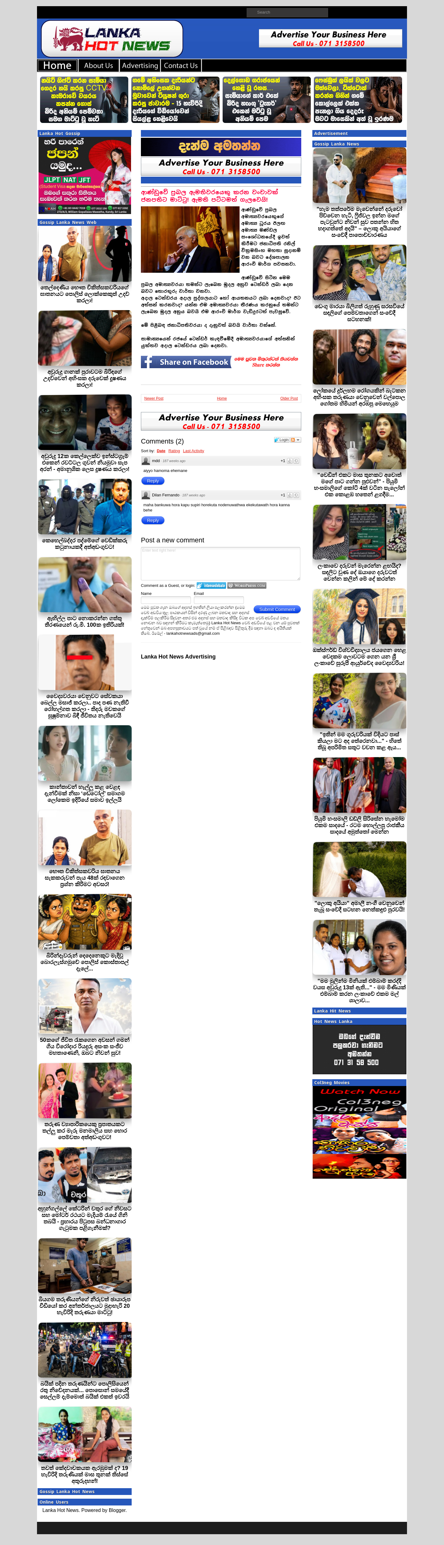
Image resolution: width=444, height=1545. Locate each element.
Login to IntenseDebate (211, 585)
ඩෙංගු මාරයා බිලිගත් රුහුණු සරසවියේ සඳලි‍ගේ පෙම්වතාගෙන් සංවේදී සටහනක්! (359, 312)
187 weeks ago (173, 461)
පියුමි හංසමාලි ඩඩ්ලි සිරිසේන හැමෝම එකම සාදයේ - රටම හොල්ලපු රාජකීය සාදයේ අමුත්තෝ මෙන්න (359, 825)
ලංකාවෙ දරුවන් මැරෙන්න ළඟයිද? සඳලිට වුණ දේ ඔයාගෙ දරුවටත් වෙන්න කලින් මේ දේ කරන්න (359, 572)
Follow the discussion (295, 440)
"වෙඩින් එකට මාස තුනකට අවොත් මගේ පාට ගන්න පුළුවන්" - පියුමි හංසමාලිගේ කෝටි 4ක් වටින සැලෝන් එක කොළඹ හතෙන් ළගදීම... (359, 485)
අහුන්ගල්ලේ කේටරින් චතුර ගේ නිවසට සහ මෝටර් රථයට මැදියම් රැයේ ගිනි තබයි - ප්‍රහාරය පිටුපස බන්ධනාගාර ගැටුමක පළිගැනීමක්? (84, 1218)
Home (222, 398)
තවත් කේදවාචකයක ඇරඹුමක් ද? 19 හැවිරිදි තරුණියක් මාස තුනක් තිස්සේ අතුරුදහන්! (84, 1474)
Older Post (289, 398)
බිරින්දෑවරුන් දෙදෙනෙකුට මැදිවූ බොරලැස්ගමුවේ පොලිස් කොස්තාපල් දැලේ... (84, 962)
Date (161, 450)
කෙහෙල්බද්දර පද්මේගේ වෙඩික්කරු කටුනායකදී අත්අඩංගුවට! (84, 543)
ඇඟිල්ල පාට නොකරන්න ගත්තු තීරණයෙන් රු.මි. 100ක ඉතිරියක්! (84, 621)
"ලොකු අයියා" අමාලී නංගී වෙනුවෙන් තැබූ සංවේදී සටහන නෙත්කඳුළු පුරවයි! (359, 906)
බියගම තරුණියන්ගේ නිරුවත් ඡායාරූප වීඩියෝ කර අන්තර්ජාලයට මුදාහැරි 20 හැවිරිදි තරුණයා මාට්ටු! (84, 1306)
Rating (174, 450)
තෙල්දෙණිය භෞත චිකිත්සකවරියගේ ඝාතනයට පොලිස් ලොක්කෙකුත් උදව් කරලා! (84, 294)
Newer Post (153, 398)
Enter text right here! (220, 563)
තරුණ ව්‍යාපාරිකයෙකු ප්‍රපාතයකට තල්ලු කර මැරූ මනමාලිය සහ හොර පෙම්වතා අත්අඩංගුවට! (84, 1130)
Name (146, 593)
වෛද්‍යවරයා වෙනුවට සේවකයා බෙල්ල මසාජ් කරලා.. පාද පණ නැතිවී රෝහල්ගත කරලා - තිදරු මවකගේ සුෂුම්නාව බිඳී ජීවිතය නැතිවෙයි (84, 706)
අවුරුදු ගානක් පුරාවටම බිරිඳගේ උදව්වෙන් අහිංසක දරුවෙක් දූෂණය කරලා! (84, 378)
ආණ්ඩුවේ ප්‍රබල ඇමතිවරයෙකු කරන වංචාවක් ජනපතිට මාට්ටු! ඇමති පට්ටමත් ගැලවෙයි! (209, 196)
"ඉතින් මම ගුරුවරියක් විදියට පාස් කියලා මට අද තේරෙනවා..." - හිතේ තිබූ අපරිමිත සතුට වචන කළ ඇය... (359, 741)
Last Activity (193, 450)
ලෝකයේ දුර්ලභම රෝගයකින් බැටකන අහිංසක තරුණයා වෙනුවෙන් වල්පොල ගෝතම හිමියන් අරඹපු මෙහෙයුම (359, 397)
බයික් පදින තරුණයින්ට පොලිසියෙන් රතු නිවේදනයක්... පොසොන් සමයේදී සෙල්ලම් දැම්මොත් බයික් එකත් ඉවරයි (84, 1390)
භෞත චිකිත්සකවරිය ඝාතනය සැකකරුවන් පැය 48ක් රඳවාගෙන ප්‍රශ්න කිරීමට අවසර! (85, 877)
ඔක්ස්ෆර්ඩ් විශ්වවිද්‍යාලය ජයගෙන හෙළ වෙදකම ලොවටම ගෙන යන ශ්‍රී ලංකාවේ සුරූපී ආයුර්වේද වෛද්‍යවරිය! (359, 656)
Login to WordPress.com (246, 585)
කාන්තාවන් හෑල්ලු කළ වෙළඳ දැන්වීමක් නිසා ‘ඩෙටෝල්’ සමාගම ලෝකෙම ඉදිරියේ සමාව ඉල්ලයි (84, 793)
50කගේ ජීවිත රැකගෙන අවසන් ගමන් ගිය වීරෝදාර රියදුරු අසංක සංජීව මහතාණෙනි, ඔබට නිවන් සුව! (84, 1046)
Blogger (117, 1510)
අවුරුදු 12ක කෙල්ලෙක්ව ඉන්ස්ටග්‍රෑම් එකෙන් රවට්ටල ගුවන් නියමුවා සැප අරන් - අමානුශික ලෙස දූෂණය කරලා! (85, 462)
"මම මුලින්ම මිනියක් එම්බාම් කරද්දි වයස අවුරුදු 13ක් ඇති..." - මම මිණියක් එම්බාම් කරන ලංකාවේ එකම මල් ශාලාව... (359, 991)
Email (199, 593)
